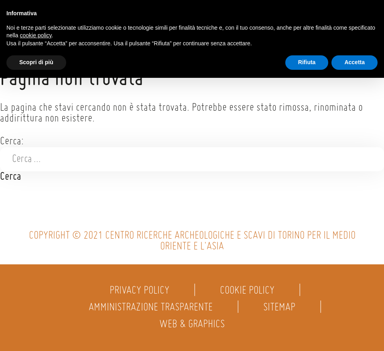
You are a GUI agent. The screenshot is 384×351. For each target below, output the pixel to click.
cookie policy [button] (35, 35)
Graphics (206, 325)
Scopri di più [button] (36, 62)
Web (168, 325)
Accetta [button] (354, 62)
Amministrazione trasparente (151, 308)
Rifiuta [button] (307, 62)
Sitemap (279, 308)
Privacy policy (139, 291)
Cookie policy (247, 291)
